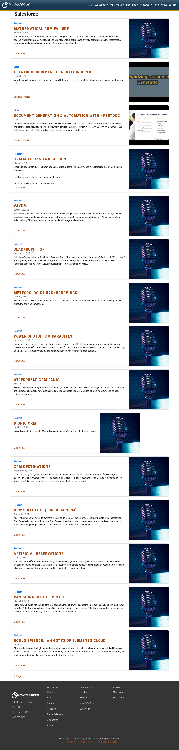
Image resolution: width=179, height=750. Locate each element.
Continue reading (22, 96)
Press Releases (55, 714)
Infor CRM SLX (87, 703)
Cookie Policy (69, 742)
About (164, 4)
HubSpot (84, 697)
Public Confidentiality (106, 742)
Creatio (83, 692)
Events (50, 703)
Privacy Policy (86, 742)
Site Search (52, 720)
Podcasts (51, 709)
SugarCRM (85, 709)
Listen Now (19, 53)
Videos (50, 725)
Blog (156, 4)
